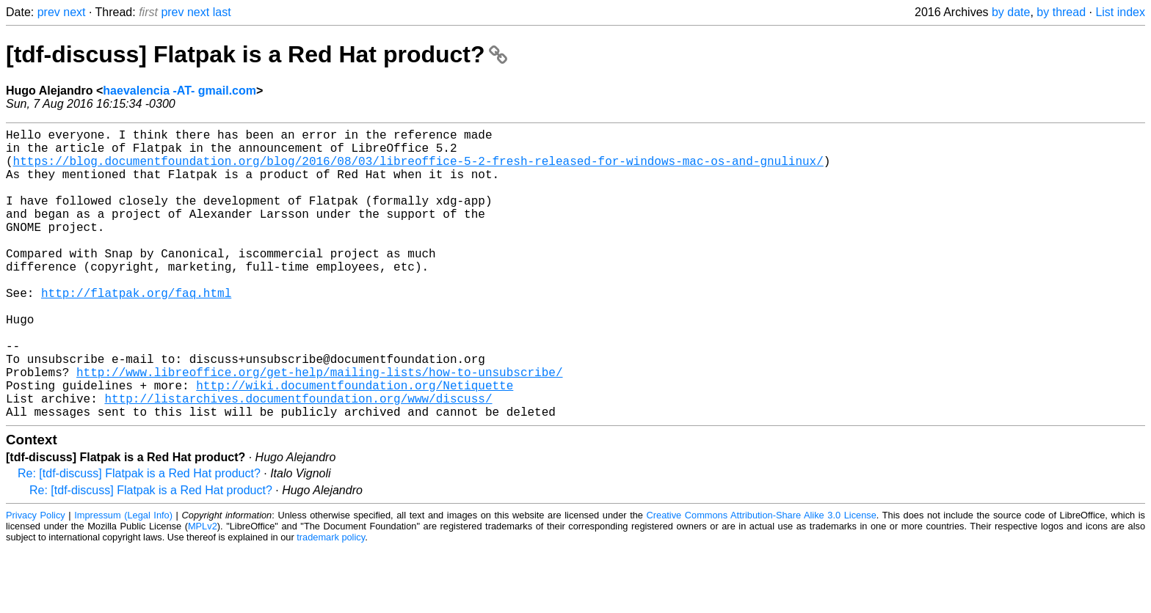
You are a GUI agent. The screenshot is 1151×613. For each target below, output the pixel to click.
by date (1011, 12)
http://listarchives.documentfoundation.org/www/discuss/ (298, 460)
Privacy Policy (35, 579)
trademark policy (331, 601)
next (74, 12)
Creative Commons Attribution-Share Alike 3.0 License (761, 579)
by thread (1061, 12)
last (222, 12)
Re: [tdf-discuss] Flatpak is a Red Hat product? (139, 538)
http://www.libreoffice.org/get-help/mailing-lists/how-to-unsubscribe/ (319, 427)
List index (1120, 12)
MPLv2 (202, 590)
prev (48, 12)
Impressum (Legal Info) (123, 579)
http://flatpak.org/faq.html (136, 331)
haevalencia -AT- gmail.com (179, 90)
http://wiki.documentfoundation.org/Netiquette (354, 444)
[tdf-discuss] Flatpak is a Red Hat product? (256, 54)
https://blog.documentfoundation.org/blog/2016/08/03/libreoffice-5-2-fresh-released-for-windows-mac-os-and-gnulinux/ (418, 169)
